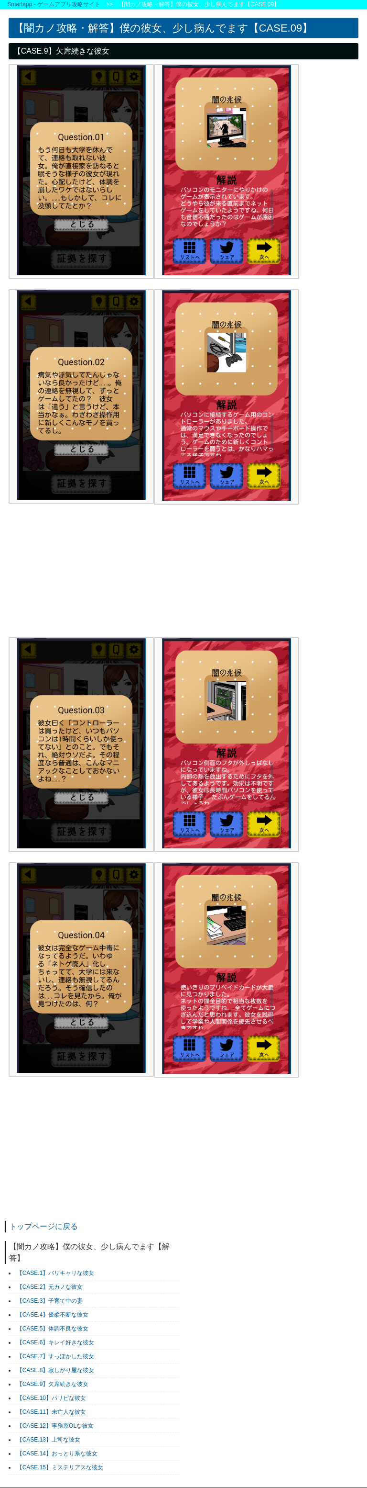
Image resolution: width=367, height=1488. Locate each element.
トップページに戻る (43, 1226)
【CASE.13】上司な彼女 (48, 1439)
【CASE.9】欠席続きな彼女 (53, 1384)
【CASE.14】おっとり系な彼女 (57, 1453)
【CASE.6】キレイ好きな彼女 (56, 1342)
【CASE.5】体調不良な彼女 (53, 1328)
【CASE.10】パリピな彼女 (51, 1398)
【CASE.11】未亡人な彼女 (51, 1412)
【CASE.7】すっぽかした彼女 (56, 1356)
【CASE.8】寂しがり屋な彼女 (56, 1370)
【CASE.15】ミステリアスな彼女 (60, 1467)
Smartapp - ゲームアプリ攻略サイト (53, 4)
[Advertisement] (80, 574)
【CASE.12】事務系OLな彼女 (55, 1425)
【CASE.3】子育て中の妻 (50, 1300)
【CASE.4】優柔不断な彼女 (53, 1314)
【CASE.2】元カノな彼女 (50, 1287)
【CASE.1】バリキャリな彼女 (56, 1273)
